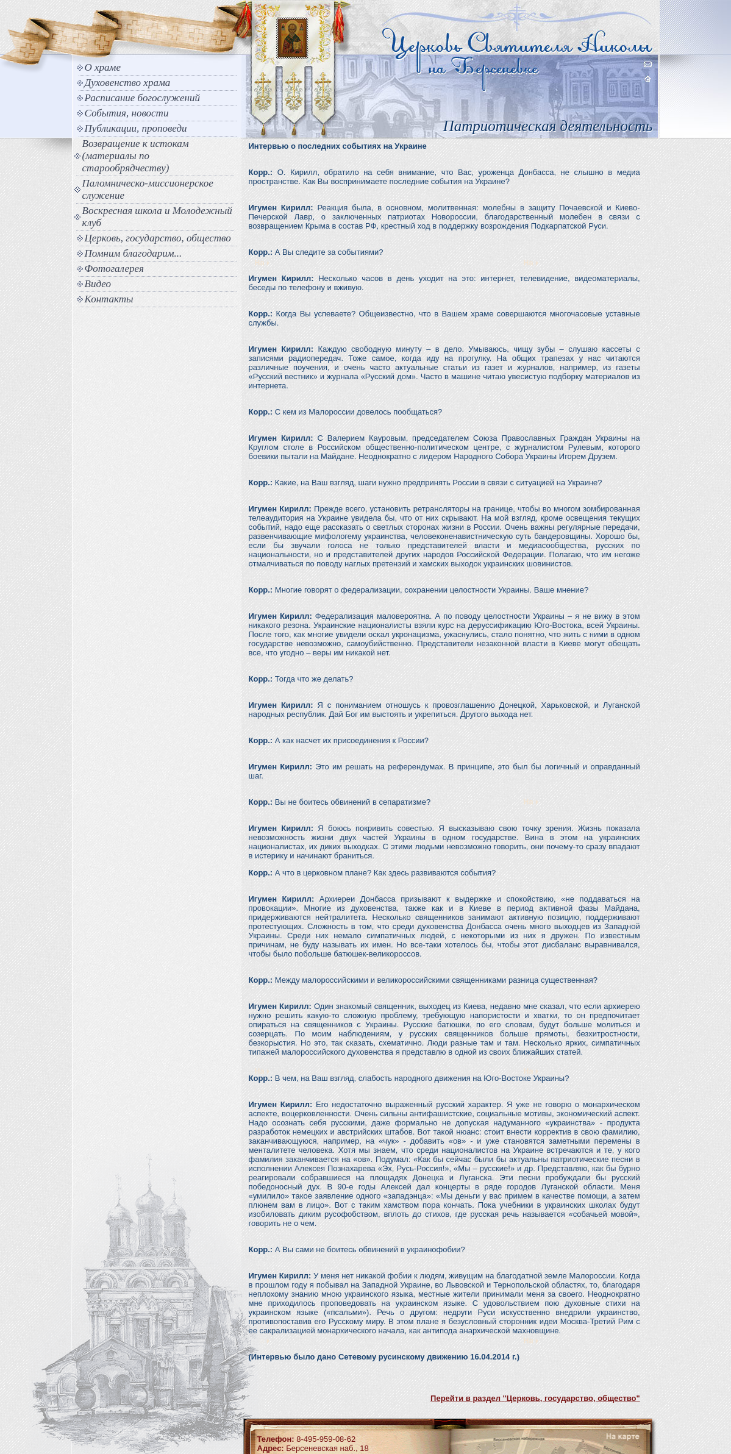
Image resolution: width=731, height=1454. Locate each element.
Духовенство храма (128, 82)
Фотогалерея (114, 268)
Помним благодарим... (133, 253)
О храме (103, 67)
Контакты (109, 299)
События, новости (127, 113)
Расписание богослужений (143, 98)
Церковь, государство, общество (158, 238)
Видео (98, 284)
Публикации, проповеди (136, 128)
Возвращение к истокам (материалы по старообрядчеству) (135, 156)
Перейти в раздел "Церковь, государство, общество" (535, 1398)
